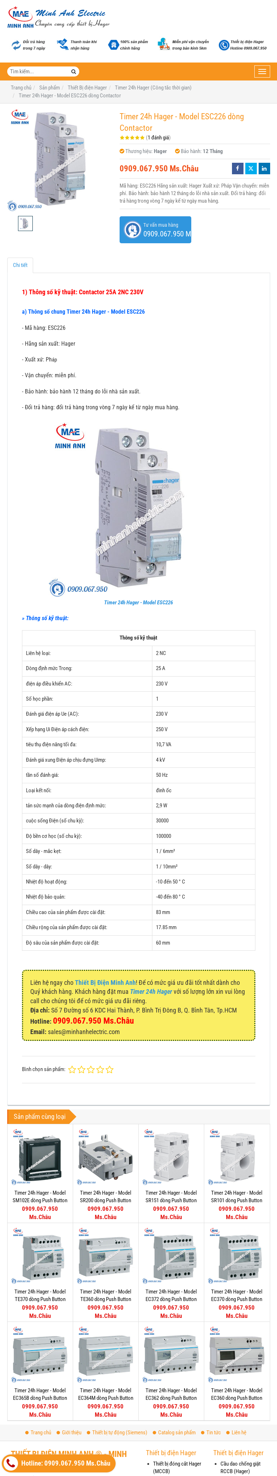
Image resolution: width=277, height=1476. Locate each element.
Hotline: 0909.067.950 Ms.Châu (57, 1463)
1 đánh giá (158, 137)
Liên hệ (236, 1432)
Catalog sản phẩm (174, 1432)
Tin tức (211, 1432)
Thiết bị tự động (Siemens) (117, 1432)
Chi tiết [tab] (20, 265)
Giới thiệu (69, 1432)
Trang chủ (38, 1432)
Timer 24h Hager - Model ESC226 (138, 602)
